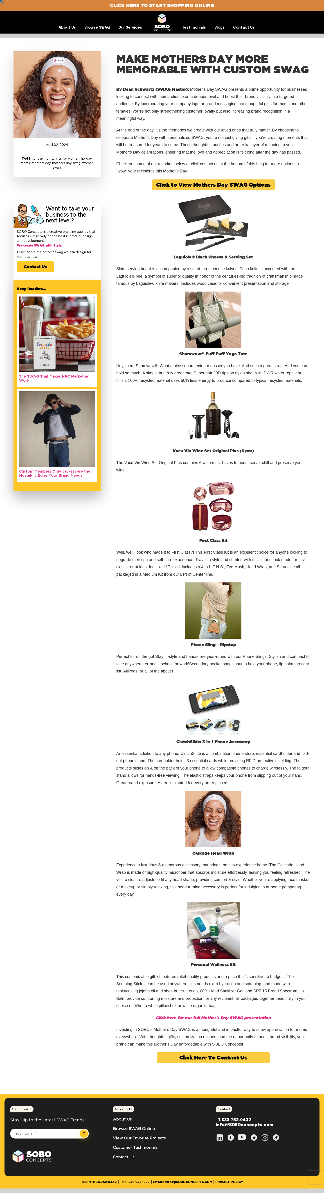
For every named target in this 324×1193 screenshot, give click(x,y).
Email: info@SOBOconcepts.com (182, 1182)
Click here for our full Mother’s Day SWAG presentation (213, 1017)
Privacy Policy (229, 1182)
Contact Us (35, 266)
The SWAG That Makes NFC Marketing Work (54, 378)
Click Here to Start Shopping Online (162, 5)
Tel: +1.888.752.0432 (99, 1182)
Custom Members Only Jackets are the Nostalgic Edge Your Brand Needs (54, 473)
